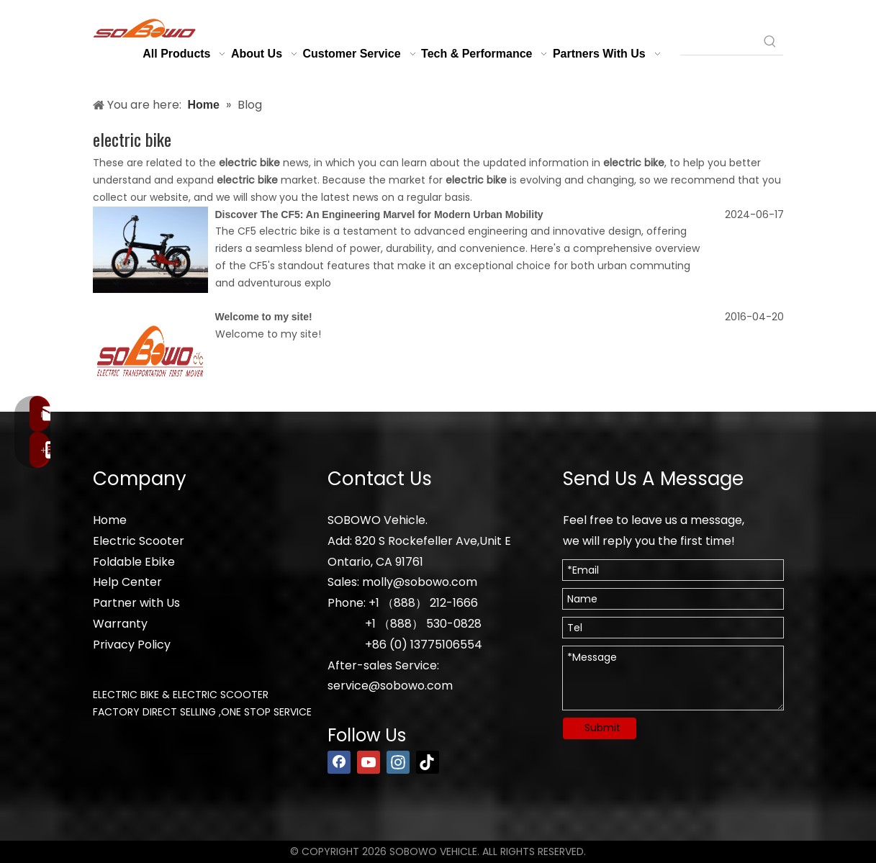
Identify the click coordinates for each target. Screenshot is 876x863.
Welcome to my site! (263, 316)
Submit (602, 727)
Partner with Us (136, 603)
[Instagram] (398, 762)
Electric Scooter (138, 541)
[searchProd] (718, 42)
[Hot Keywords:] (770, 42)
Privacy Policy (132, 644)
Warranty (120, 623)
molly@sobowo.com (419, 582)
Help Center (127, 582)
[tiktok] (427, 762)
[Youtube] (368, 762)
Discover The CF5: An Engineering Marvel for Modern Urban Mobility (379, 214)
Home (110, 520)
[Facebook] (339, 762)
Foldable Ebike (134, 562)
